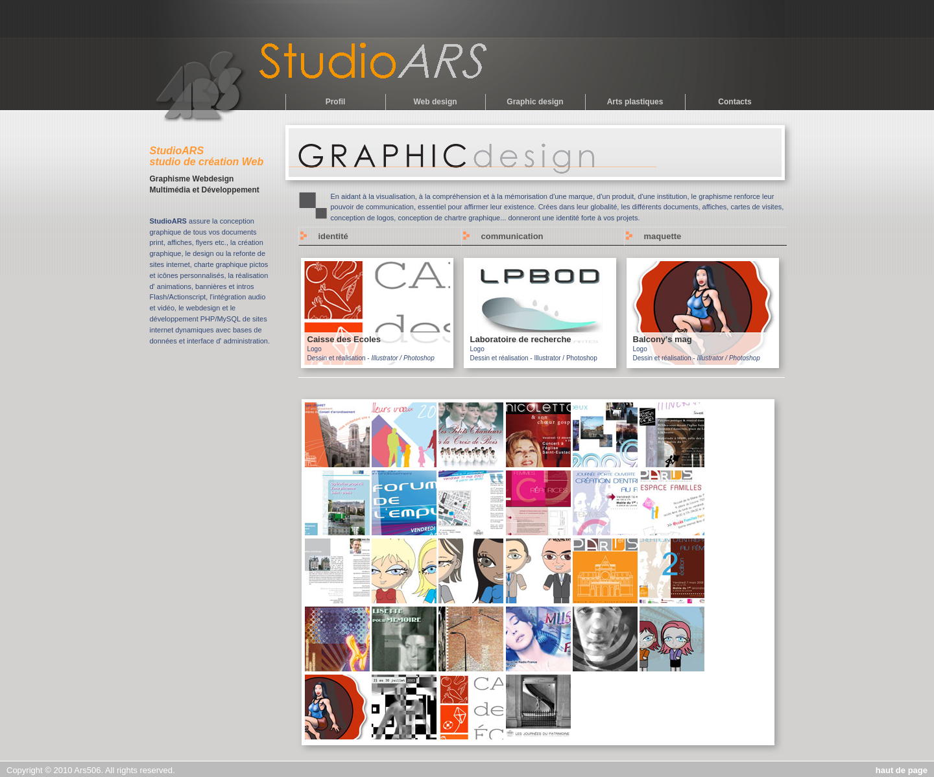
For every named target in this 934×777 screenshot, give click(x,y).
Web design (435, 101)
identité (333, 236)
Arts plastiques (635, 101)
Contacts (734, 101)
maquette (663, 236)
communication (512, 236)
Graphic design (535, 101)
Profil (336, 101)
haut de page (902, 770)
